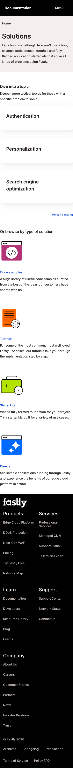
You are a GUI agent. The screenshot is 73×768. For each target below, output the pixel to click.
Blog (6, 629)
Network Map (13, 573)
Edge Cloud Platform (18, 522)
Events (8, 639)
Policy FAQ (42, 761)
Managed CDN (50, 536)
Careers (9, 674)
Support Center (50, 598)
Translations (54, 749)
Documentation (14, 598)
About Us (10, 664)
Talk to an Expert (51, 556)
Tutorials (6, 339)
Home (6, 23)
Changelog (30, 749)
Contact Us (47, 619)
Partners (9, 695)
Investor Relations (16, 715)
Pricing (8, 553)
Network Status (50, 609)
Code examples (11, 272)
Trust (7, 725)
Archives (9, 749)
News (7, 705)
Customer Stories (16, 685)
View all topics (62, 215)
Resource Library (15, 619)
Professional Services (48, 524)
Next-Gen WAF (14, 543)
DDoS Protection (15, 532)
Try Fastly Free (14, 563)
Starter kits (7, 405)
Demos (5, 466)
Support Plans (49, 546)
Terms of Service (15, 761)
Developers (11, 609)
